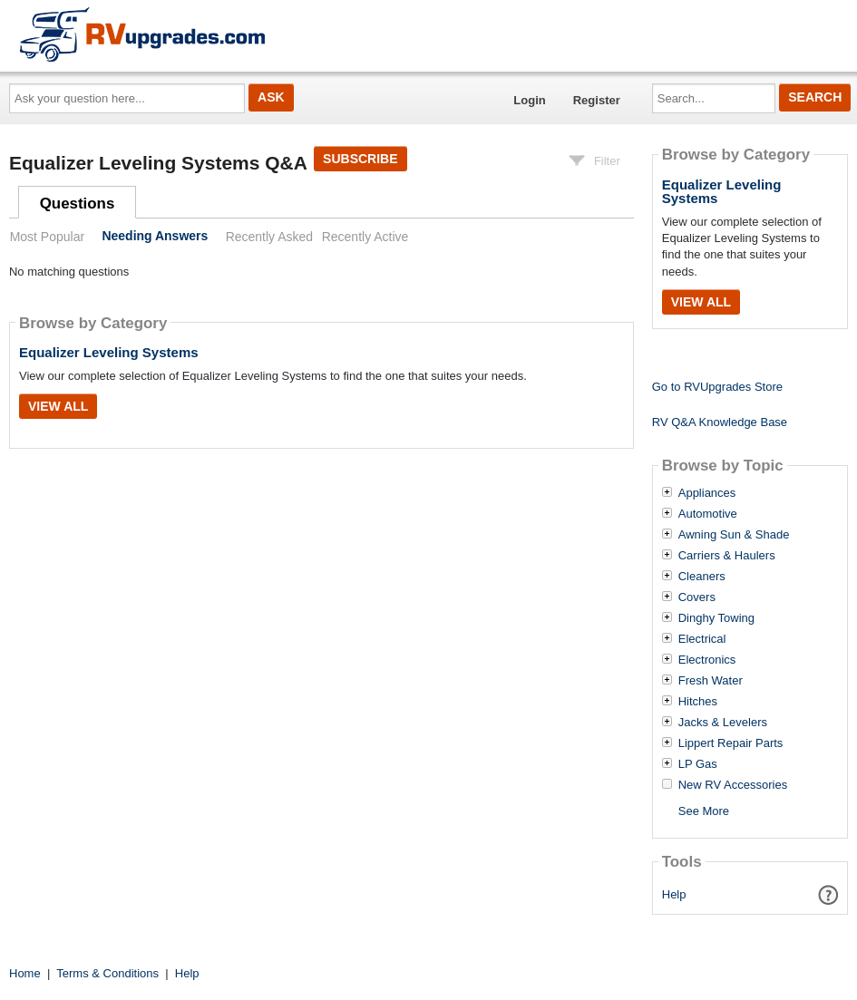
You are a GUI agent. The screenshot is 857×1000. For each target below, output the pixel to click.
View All (58, 406)
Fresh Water (710, 681)
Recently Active (365, 236)
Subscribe (360, 158)
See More (703, 811)
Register (596, 100)
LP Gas (697, 764)
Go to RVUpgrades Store (717, 386)
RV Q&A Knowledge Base (719, 422)
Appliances (707, 493)
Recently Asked (269, 236)
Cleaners (702, 576)
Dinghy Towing (716, 618)
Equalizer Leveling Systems (109, 352)
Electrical (702, 639)
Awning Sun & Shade (734, 535)
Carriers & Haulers (726, 555)
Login (529, 100)
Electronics (707, 660)
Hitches (697, 701)
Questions (77, 203)
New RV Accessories (732, 785)
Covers (697, 597)
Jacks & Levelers (722, 722)
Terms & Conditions (107, 973)
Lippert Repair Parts (731, 743)
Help (674, 894)
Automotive (707, 514)
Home (25, 973)
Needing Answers (155, 236)
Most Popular (47, 236)
